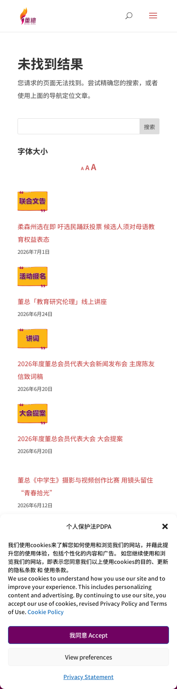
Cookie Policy (46, 612)
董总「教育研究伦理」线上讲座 (62, 301)
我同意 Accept (88, 635)
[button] (165, 526)
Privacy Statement (88, 677)
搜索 (149, 127)
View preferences (88, 657)
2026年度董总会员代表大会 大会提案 (70, 438)
